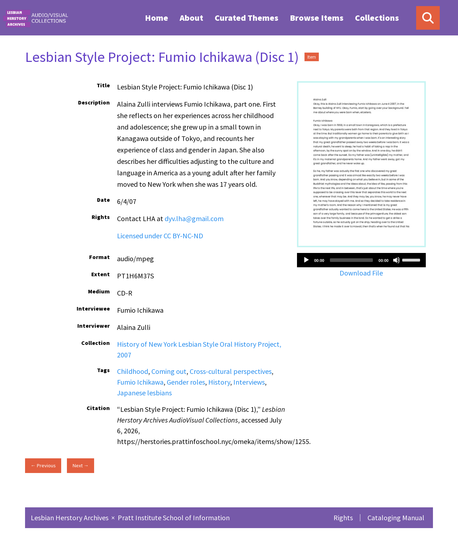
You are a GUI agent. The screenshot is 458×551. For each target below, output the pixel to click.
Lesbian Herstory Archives (70, 517)
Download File (361, 272)
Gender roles (186, 381)
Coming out (168, 371)
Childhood (132, 371)
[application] (361, 260)
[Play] (306, 260)
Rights (343, 517)
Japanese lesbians (144, 392)
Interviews (249, 381)
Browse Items (317, 17)
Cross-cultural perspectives (231, 371)
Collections (377, 17)
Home (156, 17)
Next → (81, 465)
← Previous (42, 465)
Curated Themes (246, 17)
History (219, 381)
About (191, 17)
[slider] (351, 260)
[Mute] (396, 260)
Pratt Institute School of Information (174, 517)
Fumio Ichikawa (140, 381)
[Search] (428, 18)
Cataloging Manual (395, 517)
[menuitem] (156, 17)
